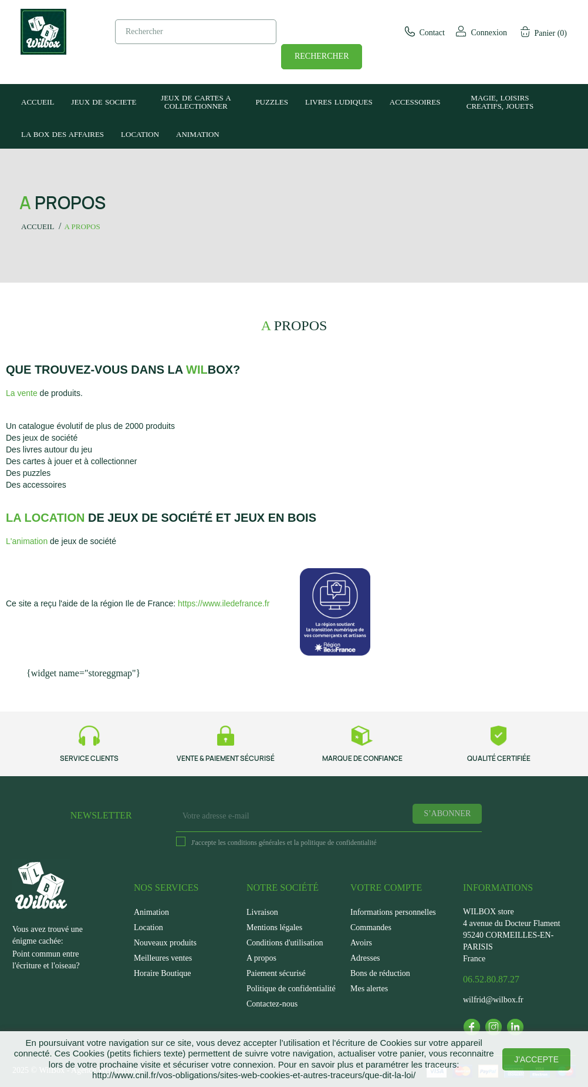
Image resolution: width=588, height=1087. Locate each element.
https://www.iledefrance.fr (223, 603)
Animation (151, 912)
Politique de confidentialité (291, 988)
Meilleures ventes (163, 958)
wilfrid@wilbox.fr (493, 999)
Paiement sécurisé (276, 973)
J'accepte (536, 1059)
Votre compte (386, 888)
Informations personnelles (393, 912)
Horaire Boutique (162, 973)
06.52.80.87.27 (491, 979)
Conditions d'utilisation (284, 942)
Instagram (493, 1027)
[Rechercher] (195, 31)
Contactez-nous (272, 1003)
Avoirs (361, 942)
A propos (261, 958)
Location (148, 927)
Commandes (370, 927)
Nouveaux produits (165, 942)
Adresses (365, 958)
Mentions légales (274, 927)
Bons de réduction (380, 973)
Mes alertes (369, 988)
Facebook (472, 1027)
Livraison (262, 912)
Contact (424, 32)
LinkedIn (515, 1027)
